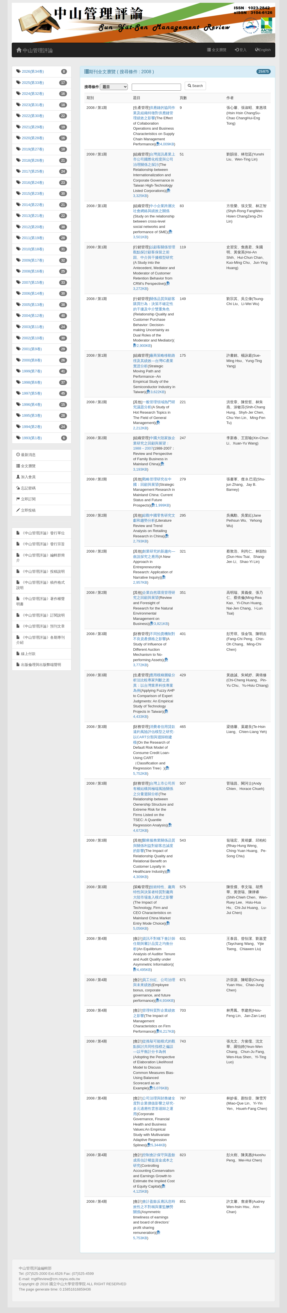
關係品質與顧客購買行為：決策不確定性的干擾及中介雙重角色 (154, 304)
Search (195, 86)
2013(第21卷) (32, 216)
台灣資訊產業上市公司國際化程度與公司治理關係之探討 (154, 159)
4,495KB (142, 970)
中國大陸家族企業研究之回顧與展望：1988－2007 (154, 443)
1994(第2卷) (31, 427)
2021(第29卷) (32, 127)
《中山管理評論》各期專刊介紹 (40, 640)
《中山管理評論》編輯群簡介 (40, 558)
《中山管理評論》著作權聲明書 (40, 601)
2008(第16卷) (32, 271)
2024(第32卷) (32, 93)
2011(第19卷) (32, 238)
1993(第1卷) (31, 438)
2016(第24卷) (32, 182)
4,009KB (165, 144)
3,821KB (159, 624)
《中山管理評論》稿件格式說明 (40, 585)
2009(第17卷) (32, 260)
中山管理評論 (34, 50)
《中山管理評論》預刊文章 (40, 626)
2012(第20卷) (32, 227)
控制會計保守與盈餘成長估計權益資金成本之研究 (154, 1160)
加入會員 (26, 477)
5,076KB (158, 1088)
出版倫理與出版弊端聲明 (38, 665)
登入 (241, 50)
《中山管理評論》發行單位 (40, 533)
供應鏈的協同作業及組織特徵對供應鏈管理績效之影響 (154, 113)
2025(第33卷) (32, 83)
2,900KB (142, 345)
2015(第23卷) (32, 193)
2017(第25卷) (32, 171)
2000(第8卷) (31, 360)
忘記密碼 (26, 488)
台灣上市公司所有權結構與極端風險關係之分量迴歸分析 (154, 788)
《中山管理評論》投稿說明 (40, 571)
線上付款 (26, 654)
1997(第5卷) (31, 393)
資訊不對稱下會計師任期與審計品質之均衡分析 (154, 943)
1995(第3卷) (31, 415)
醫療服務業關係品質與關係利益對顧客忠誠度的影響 (154, 845)
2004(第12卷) (32, 315)
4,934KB (165, 1000)
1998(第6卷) (31, 382)
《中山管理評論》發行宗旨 (40, 544)
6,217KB (165, 1031)
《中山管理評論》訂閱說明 (40, 615)
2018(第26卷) (32, 160)
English (263, 50)
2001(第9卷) (31, 349)
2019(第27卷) (32, 149)
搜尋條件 (91, 87)
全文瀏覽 (216, 50)
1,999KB (160, 505)
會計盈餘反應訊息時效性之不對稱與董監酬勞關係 (154, 1206)
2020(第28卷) (32, 138)
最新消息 (26, 455)
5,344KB (156, 1145)
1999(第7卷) (31, 371)
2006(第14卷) (32, 293)
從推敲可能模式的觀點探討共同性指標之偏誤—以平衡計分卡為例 (154, 1046)
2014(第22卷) (32, 205)
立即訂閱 (26, 499)
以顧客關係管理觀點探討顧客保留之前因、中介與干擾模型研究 (154, 252)
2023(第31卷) (32, 105)
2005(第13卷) (32, 305)
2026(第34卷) (32, 71)
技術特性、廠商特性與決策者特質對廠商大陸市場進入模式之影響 (154, 892)
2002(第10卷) (32, 338)
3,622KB (156, 392)
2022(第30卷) (32, 116)
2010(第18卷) (32, 249)
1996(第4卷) (31, 404)
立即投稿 (26, 510)
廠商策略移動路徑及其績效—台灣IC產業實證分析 (154, 360)
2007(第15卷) (32, 282)
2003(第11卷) (32, 327)
